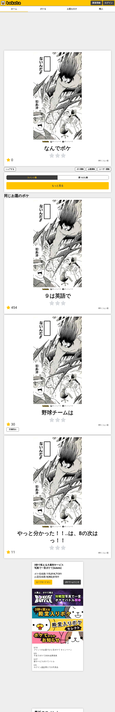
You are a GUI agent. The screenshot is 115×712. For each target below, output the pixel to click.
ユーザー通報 (104, 169)
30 (10, 424)
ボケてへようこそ (72, 582)
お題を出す (72, 9)
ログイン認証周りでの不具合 (57, 666)
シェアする (10, 169)
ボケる (43, 9)
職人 (101, 9)
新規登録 (96, 3)
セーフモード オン (43, 582)
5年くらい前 (103, 161)
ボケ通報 (80, 169)
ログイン (109, 3)
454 (11, 308)
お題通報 (91, 169)
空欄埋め (12, 429)
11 (10, 552)
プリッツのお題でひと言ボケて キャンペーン (57, 648)
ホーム (14, 9)
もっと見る (57, 185)
